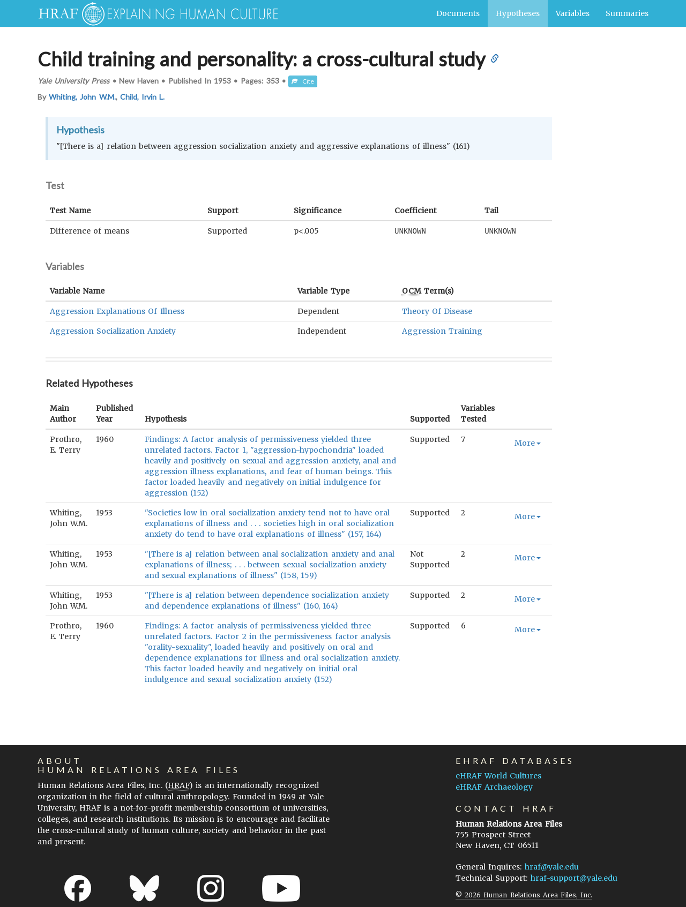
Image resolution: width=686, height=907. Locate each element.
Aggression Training (442, 330)
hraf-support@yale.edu (574, 877)
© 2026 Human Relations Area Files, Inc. (524, 894)
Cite (303, 81)
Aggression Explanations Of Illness (117, 311)
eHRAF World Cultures (498, 775)
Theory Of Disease (437, 311)
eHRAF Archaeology (494, 786)
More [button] (527, 442)
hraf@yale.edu (552, 866)
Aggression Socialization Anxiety (113, 330)
